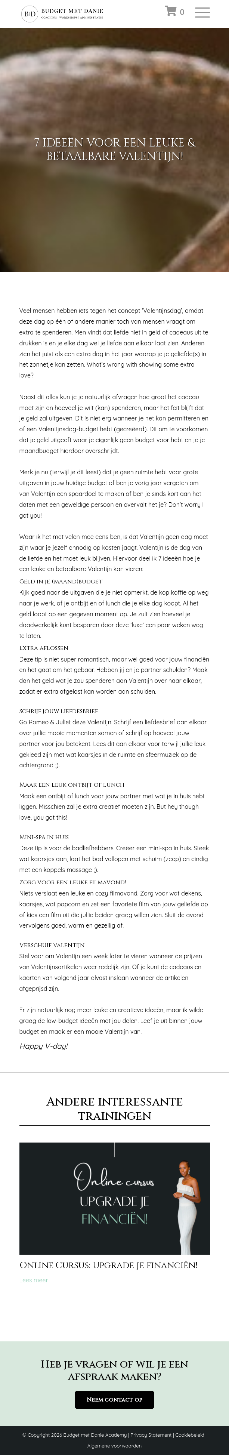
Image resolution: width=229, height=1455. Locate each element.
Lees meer (33, 1280)
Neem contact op (98, 1400)
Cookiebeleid (189, 1435)
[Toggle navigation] (202, 14)
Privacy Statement (150, 1435)
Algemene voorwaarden (114, 1446)
